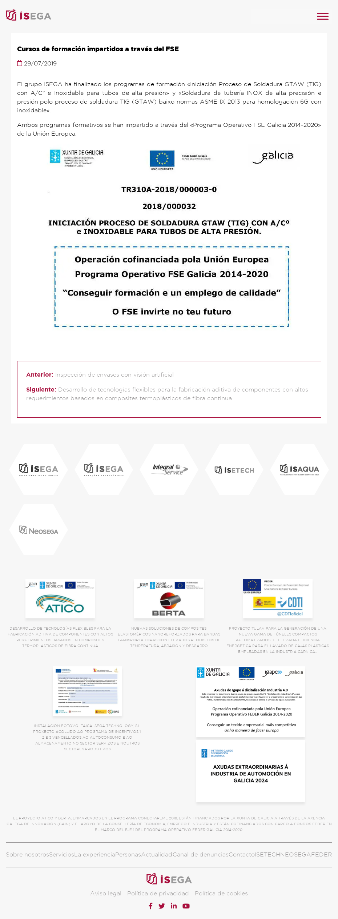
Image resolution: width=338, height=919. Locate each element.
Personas (128, 854)
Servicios (61, 854)
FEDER (321, 854)
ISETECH (267, 854)
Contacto (242, 854)
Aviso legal (105, 893)
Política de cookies (221, 893)
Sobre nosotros (27, 854)
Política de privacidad (158, 893)
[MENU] (323, 16)
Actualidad (156, 854)
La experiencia (94, 854)
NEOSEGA (295, 854)
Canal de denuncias (201, 854)
